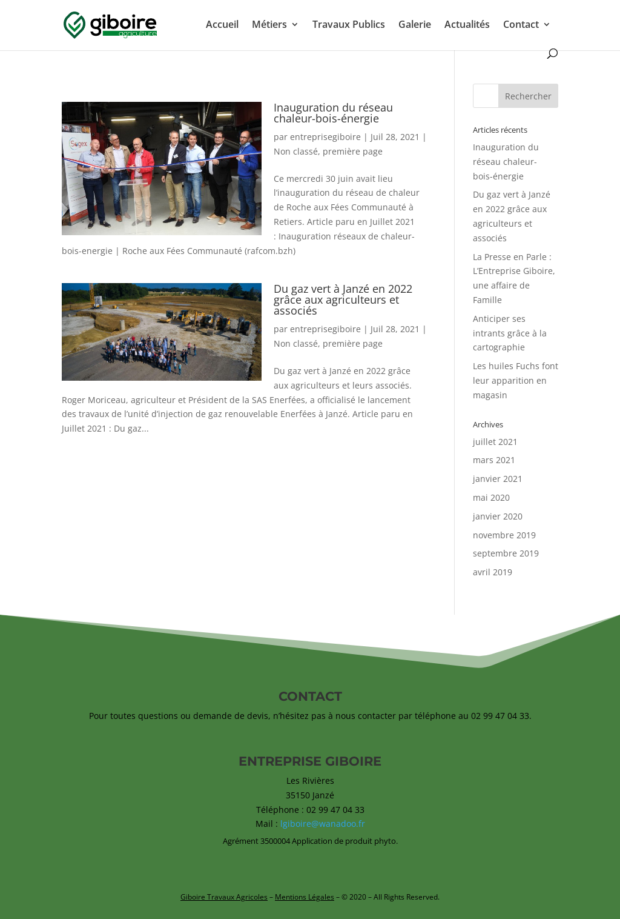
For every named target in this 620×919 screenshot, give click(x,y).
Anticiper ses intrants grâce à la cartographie (510, 333)
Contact (521, 25)
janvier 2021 (498, 478)
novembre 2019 (504, 535)
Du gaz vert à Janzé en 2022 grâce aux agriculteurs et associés (343, 299)
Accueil (222, 25)
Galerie (414, 25)
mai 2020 (491, 497)
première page (353, 151)
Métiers (269, 25)
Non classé (296, 151)
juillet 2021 (495, 441)
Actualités (467, 25)
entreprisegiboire (325, 136)
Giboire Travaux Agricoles (224, 897)
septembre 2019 (506, 553)
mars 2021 (494, 460)
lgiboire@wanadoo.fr (322, 823)
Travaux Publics (348, 25)
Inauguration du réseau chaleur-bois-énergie (333, 112)
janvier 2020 (498, 516)
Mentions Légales (304, 897)
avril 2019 (492, 572)
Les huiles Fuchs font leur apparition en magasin (515, 380)
